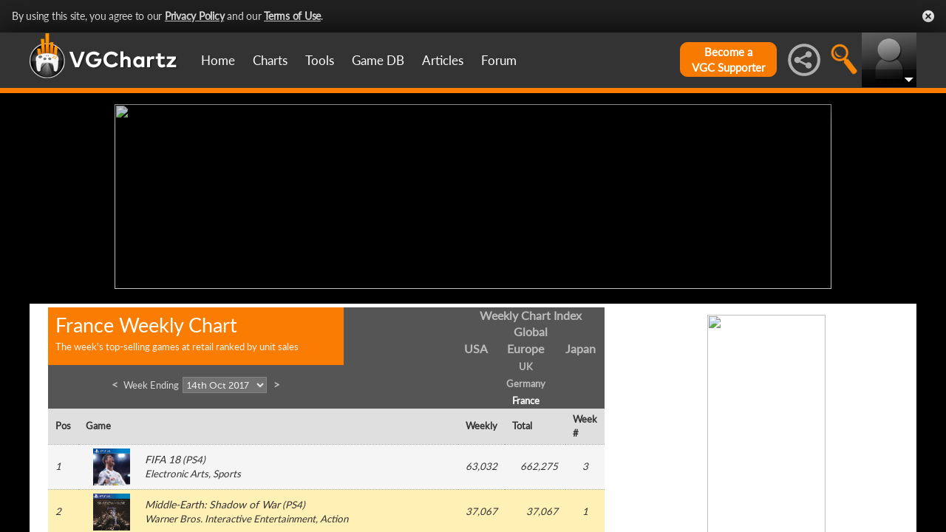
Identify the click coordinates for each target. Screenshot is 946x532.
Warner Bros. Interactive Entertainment (230, 516)
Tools (319, 60)
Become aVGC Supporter (728, 59)
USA (476, 345)
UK (526, 363)
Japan (580, 345)
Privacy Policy (195, 16)
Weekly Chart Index (531, 311)
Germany (525, 380)
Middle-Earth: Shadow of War (212, 501)
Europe (525, 345)
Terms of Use (292, 16)
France (526, 397)
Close (928, 16)
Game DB (378, 60)
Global (531, 328)
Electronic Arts (176, 471)
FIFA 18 (162, 456)
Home (218, 60)
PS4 (194, 457)
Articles (442, 60)
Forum (499, 60)
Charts (270, 60)
